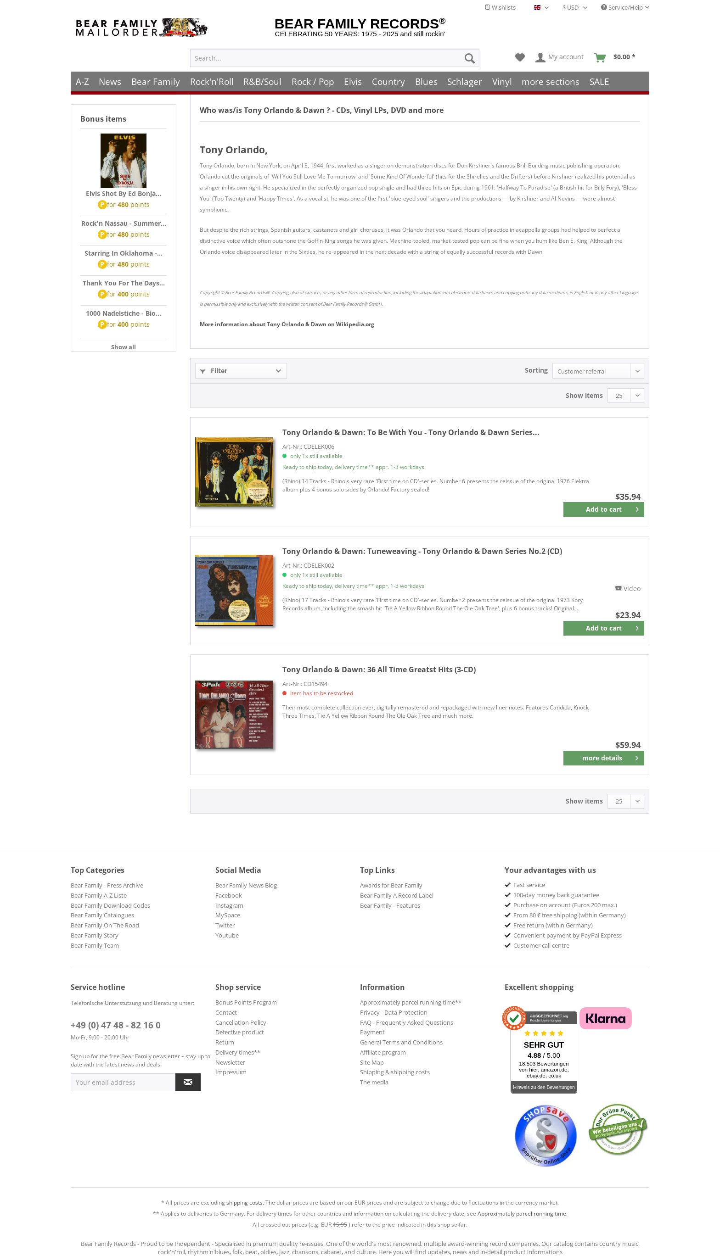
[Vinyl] (502, 77)
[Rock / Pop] (313, 77)
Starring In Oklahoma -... (123, 253)
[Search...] (334, 53)
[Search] (469, 53)
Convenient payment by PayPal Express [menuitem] (567, 935)
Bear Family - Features (390, 905)
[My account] (560, 53)
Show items (584, 395)
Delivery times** (237, 1052)
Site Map (372, 1062)
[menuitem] (334, 53)
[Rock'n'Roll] (212, 77)
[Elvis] (353, 77)
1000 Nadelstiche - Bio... (123, 313)
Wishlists (500, 7)
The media (374, 1082)
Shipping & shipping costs (395, 1072)
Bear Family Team (95, 945)
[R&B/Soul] (262, 77)
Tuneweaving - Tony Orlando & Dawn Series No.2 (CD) (422, 551)
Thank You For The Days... (124, 283)
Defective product (239, 1032)
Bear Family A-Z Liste (99, 895)
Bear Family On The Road (105, 925)
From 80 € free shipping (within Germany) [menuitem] (569, 915)
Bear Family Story (94, 935)
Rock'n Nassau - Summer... (123, 223)
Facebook (228, 895)
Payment (372, 1032)
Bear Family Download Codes (110, 905)
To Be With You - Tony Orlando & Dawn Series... (411, 432)
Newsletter (230, 1062)
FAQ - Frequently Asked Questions (406, 1022)
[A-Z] (82, 77)
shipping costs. (245, 1202)
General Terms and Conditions (401, 1042)
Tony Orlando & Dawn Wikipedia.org (287, 324)
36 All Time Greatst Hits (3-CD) (379, 669)
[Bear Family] (155, 77)
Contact (226, 1012)
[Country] (388, 77)
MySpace (227, 915)
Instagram (229, 905)
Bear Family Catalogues (102, 915)
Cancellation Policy (240, 1022)
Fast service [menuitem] (529, 885)
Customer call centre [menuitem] (541, 945)
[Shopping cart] (618, 53)
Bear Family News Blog (246, 885)
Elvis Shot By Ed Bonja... (123, 193)
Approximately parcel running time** (410, 1002)
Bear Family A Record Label (396, 895)
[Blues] (426, 77)
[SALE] (599, 77)
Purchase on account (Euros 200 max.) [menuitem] (565, 905)
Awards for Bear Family (391, 885)
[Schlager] (464, 77)
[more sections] (551, 77)
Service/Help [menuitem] (622, 7)
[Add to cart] (603, 509)
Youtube (227, 935)
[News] (110, 77)
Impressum (231, 1072)
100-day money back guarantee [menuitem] (556, 895)
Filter (213, 370)
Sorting (536, 370)
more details (610, 756)
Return (224, 1042)
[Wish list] (520, 53)
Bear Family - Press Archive (107, 885)
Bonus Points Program (246, 1002)
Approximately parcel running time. (523, 1213)
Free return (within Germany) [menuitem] (553, 925)
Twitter (225, 925)
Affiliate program (383, 1052)
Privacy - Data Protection (394, 1012)
